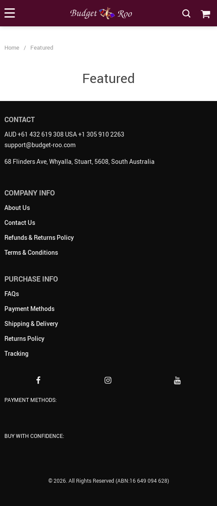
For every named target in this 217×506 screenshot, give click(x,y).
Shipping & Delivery (31, 323)
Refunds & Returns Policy (39, 237)
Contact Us (19, 222)
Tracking (16, 353)
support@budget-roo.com (40, 145)
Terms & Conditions (31, 252)
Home (11, 47)
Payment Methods (29, 308)
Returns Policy (24, 338)
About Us (17, 207)
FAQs (11, 293)
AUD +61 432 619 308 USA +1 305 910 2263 (64, 134)
